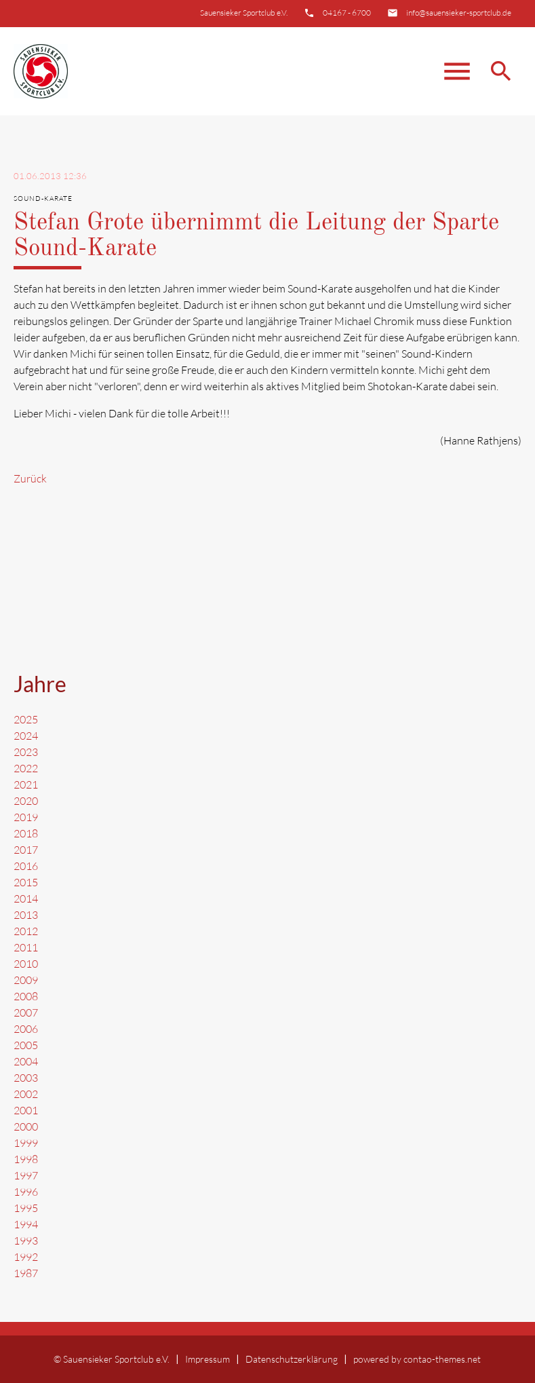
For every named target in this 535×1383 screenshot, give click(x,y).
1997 (26, 1175)
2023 (26, 752)
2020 (26, 801)
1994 (26, 1224)
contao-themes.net (442, 1359)
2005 (26, 1045)
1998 (26, 1159)
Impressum (207, 1359)
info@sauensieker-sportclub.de (458, 12)
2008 (26, 996)
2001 (26, 1110)
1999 (26, 1143)
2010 (26, 963)
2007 (26, 1012)
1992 (26, 1257)
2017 (26, 849)
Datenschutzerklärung (291, 1359)
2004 (26, 1061)
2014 (26, 898)
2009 (26, 980)
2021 (26, 784)
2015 (26, 882)
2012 (26, 931)
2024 (26, 735)
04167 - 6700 (347, 12)
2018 (26, 833)
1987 (26, 1273)
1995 (26, 1208)
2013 (26, 915)
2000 (26, 1126)
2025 (26, 719)
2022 (26, 768)
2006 (26, 1029)
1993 (26, 1240)
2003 (26, 1077)
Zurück (30, 478)
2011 (26, 947)
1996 (26, 1191)
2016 (26, 866)
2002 (26, 1094)
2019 (26, 817)
